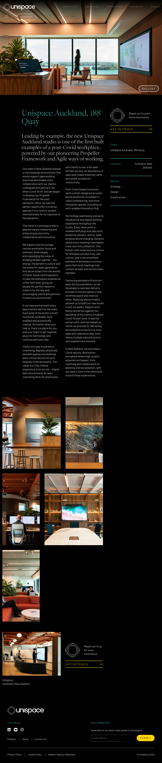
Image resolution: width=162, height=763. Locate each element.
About (25, 739)
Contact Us (40, 739)
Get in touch (121, 129)
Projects (71, 6)
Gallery (149, 88)
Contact (25, 16)
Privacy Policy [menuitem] (14, 754)
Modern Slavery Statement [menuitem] (61, 754)
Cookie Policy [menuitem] (35, 754)
